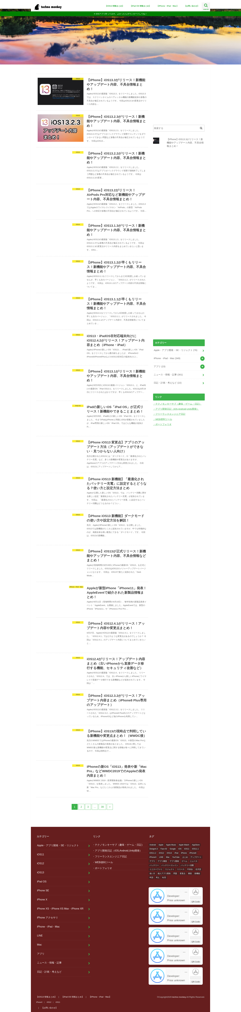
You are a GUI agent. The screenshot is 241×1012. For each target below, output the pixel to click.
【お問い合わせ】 (191, 6)
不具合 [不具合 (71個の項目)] (190, 869)
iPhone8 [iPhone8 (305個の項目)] (193, 853)
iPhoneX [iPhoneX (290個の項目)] (153, 857)
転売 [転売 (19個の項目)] (164, 877)
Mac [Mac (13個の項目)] (168, 857)
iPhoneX (39, 1002)
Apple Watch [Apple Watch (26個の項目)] (184, 845)
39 (102, 806)
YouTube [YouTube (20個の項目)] (176, 857)
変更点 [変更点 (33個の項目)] (182, 873)
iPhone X (42, 899)
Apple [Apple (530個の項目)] (161, 845)
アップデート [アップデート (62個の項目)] (195, 857)
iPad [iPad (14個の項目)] (176, 853)
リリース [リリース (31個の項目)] (180, 869)
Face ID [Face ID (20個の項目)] (163, 849)
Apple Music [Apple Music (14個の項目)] (171, 845)
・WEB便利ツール (162, 419)
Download (195, 897)
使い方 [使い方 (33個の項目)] (152, 873)
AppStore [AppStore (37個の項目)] (196, 845)
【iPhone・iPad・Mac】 (167, 6)
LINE (40, 935)
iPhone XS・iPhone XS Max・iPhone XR (60, 908)
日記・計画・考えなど (168, 383)
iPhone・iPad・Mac (167, 358)
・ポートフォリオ (162, 424)
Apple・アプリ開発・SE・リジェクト (175, 350)
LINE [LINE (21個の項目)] (161, 857)
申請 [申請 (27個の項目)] (151, 877)
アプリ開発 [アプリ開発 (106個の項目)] (174, 861)
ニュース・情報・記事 (168, 374)
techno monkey (179, 997)
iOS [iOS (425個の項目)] (180, 849)
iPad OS (41, 881)
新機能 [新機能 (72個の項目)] (197, 873)
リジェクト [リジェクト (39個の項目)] (169, 869)
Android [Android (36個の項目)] (153, 845)
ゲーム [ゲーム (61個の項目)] (184, 861)
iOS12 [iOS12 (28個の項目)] (161, 853)
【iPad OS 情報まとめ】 (140, 6)
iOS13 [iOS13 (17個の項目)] (169, 853)
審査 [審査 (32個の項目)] (190, 873)
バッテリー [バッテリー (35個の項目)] (154, 865)
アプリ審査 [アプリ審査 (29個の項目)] (162, 861)
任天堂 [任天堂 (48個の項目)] (198, 869)
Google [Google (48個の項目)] (173, 849)
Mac (39, 944)
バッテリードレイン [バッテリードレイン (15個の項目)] (169, 865)
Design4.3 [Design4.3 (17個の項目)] (154, 849)
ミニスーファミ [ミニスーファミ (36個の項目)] (156, 869)
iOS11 (40, 854)
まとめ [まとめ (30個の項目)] (185, 857)
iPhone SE (43, 890)
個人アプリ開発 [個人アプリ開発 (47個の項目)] (164, 873)
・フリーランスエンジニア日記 (169, 414)
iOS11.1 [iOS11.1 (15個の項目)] (195, 849)
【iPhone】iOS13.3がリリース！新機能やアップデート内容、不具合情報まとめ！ (185, 142)
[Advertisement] (179, 95)
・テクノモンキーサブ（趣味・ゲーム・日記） (177, 404)
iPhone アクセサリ (47, 917)
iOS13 (40, 872)
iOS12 (40, 863)
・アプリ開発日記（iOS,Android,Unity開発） (176, 409)
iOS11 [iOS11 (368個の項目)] (186, 849)
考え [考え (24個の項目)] (158, 877)
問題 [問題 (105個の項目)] (175, 873)
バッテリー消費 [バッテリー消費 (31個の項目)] (187, 865)
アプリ (159, 366)
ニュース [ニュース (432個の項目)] (193, 861)
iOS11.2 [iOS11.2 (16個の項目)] (153, 853)
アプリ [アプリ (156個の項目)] (152, 861)
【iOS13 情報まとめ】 (114, 6)
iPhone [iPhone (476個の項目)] (184, 853)
